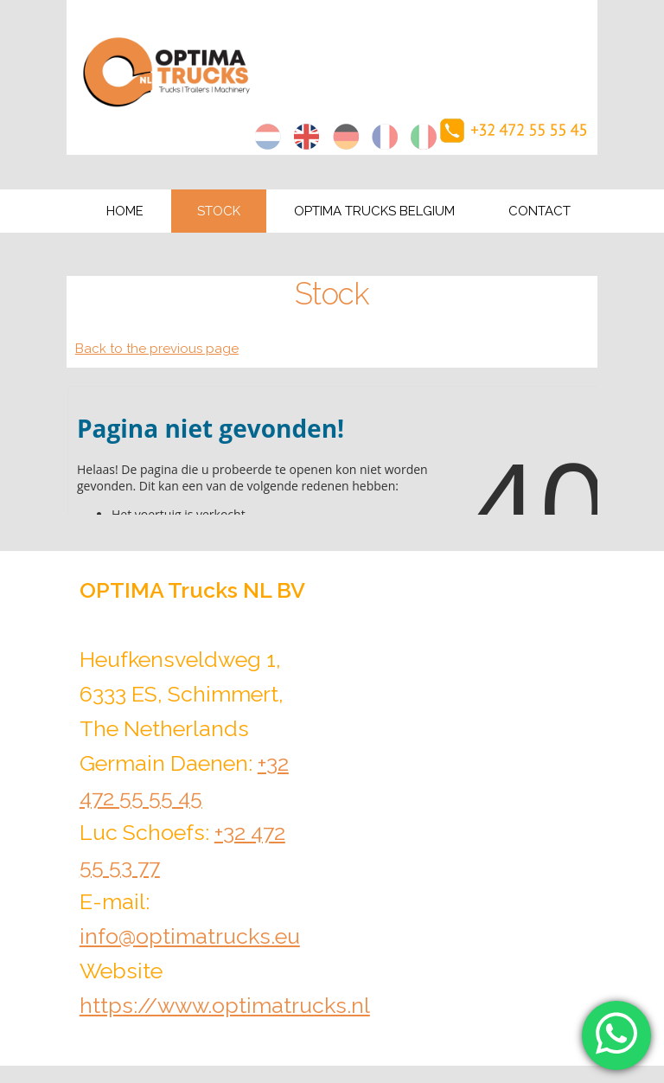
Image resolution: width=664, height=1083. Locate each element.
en (307, 137)
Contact (539, 211)
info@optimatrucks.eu (190, 936)
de (346, 137)
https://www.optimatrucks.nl (225, 1005)
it (424, 137)
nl (268, 137)
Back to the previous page (157, 348)
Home (125, 211)
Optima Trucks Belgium (374, 211)
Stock (218, 211)
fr (385, 137)
